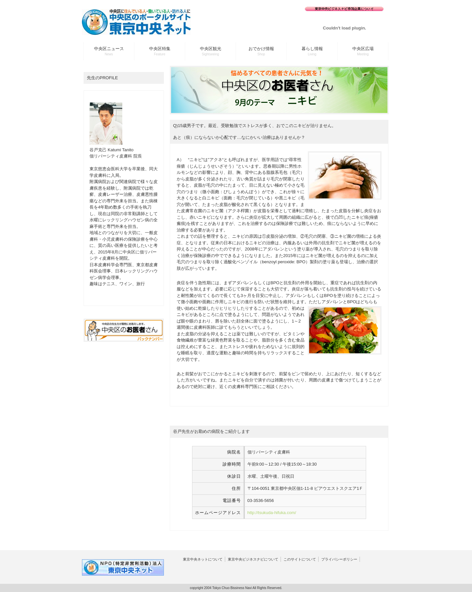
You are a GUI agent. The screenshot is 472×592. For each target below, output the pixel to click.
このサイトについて (300, 559)
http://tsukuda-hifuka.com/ (271, 512)
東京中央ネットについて (203, 559)
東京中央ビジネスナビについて (253, 559)
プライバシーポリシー (339, 559)
